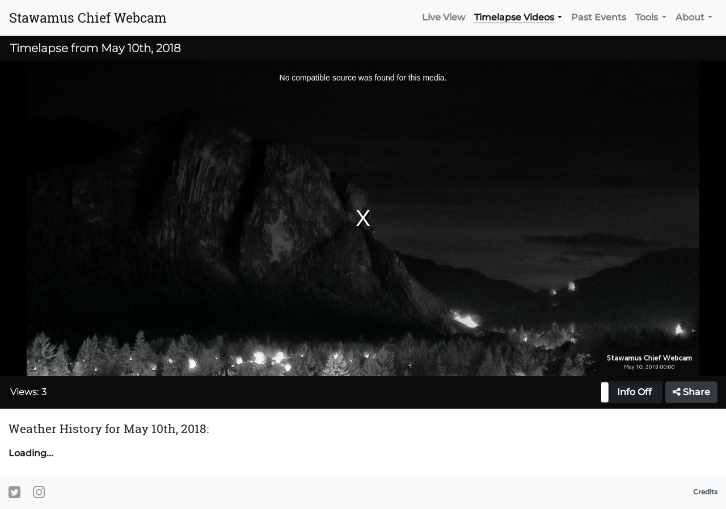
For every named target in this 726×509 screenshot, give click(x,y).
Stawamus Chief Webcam (88, 17)
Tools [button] (646, 17)
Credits (705, 491)
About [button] (690, 17)
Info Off (634, 392)
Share (691, 392)
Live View (443, 17)
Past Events (598, 17)
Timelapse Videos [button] (514, 17)
